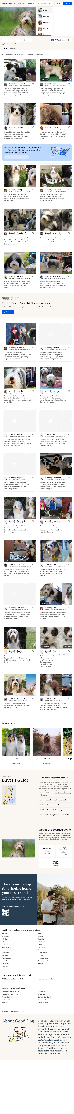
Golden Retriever (8, 983)
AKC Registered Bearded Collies (13, 963)
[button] (15, 71)
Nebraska (5, 934)
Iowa (39, 918)
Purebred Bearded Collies (46, 963)
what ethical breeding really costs (55, 789)
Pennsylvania (6, 942)
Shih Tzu (5, 986)
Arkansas (5, 929)
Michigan (5, 923)
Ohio (3, 926)
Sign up (67, 3)
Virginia (40, 940)
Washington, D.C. (44, 945)
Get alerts (7, 312)
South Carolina (43, 942)
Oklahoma (41, 934)
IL (23, 994)
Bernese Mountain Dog (10, 978)
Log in (58, 3)
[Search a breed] (44, 3)
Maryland (41, 948)
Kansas (40, 929)
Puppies (12, 48)
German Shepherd (44, 980)
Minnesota (41, 931)
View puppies (16, 763)
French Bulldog (7, 980)
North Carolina (7, 945)
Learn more (42, 835)
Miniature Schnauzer (45, 983)
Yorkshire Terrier (43, 986)
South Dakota (42, 937)
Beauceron (41, 975)
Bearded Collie (15, 994)
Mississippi (5, 937)
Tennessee (41, 926)
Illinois (13, 43)
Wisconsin (5, 921)
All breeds (5, 994)
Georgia (4, 950)
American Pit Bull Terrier (10, 975)
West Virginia (6, 931)
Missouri (40, 921)
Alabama (5, 940)
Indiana (4, 918)
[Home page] (7, 3)
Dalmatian (41, 978)
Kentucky (41, 923)
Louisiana (5, 948)
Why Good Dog (19, 3)
